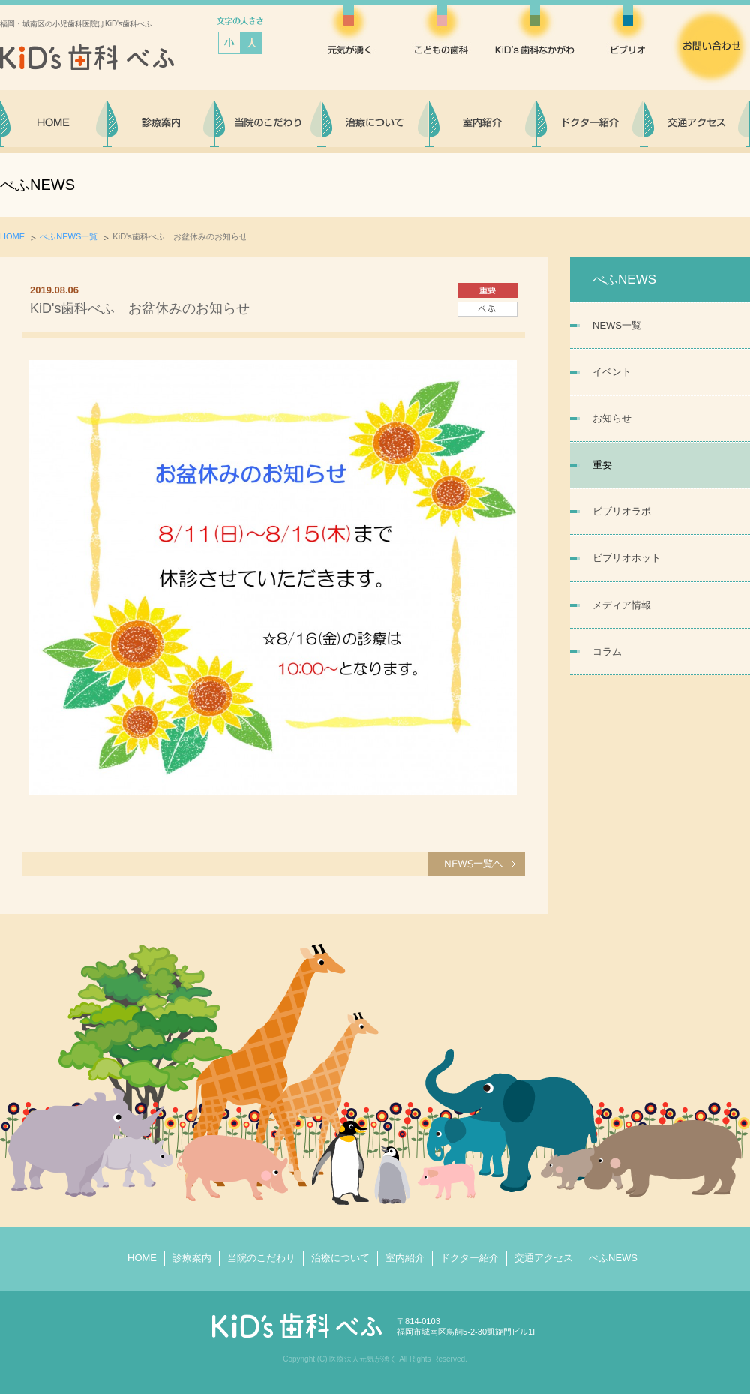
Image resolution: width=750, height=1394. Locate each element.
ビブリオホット (626, 557)
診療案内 (192, 1257)
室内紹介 (405, 1257)
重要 (602, 464)
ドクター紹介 (469, 1257)
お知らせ (612, 418)
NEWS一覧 (616, 325)
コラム (607, 651)
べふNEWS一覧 (69, 236)
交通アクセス (543, 1257)
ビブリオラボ (621, 511)
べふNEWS (613, 1257)
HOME (12, 236)
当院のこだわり (261, 1257)
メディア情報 (621, 605)
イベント (612, 371)
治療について (340, 1257)
